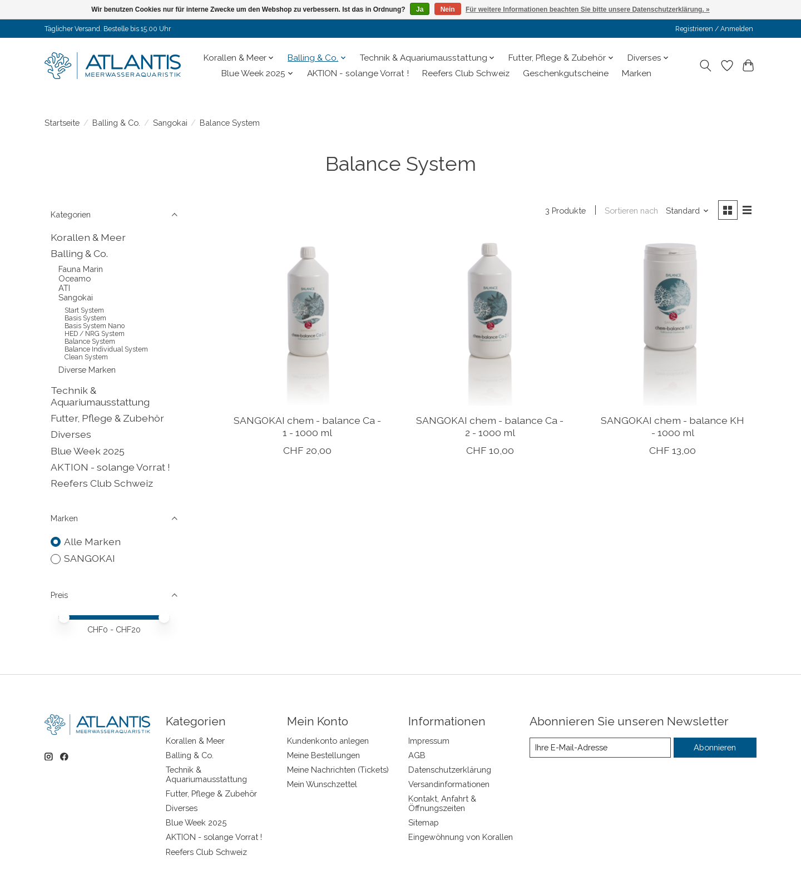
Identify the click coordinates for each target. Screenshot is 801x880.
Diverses (71, 434)
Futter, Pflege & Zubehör (107, 418)
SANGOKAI (89, 558)
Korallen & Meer (88, 237)
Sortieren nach (631, 210)
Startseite (62, 122)
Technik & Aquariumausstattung (100, 396)
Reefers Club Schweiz (466, 73)
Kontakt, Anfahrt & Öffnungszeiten (442, 803)
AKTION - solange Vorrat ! (358, 73)
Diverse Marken (87, 369)
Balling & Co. (116, 122)
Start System (84, 310)
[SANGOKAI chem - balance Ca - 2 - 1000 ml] (489, 322)
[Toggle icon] (706, 66)
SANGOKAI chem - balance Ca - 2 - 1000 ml (489, 426)
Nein (448, 9)
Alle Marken (92, 541)
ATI (64, 288)
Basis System (85, 318)
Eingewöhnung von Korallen (460, 837)
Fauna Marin (80, 269)
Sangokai (170, 122)
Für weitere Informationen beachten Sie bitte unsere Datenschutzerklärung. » (588, 9)
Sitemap (423, 822)
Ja (419, 9)
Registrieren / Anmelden (714, 29)
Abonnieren (715, 747)
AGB (417, 755)
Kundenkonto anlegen (328, 740)
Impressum (428, 740)
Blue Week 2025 (88, 451)
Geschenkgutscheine (566, 73)
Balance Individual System (106, 349)
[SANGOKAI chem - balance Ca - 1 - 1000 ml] (307, 322)
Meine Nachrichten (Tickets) (338, 769)
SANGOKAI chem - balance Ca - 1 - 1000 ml (307, 426)
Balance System (90, 341)
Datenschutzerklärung (449, 769)
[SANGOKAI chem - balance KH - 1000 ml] (672, 322)
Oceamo (74, 278)
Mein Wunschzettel (322, 784)
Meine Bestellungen (323, 755)
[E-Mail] (600, 748)
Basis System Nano (95, 326)
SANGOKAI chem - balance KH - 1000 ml (672, 426)
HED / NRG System (95, 334)
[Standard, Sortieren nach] (687, 210)
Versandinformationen (449, 784)
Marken (636, 73)
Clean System (86, 357)
